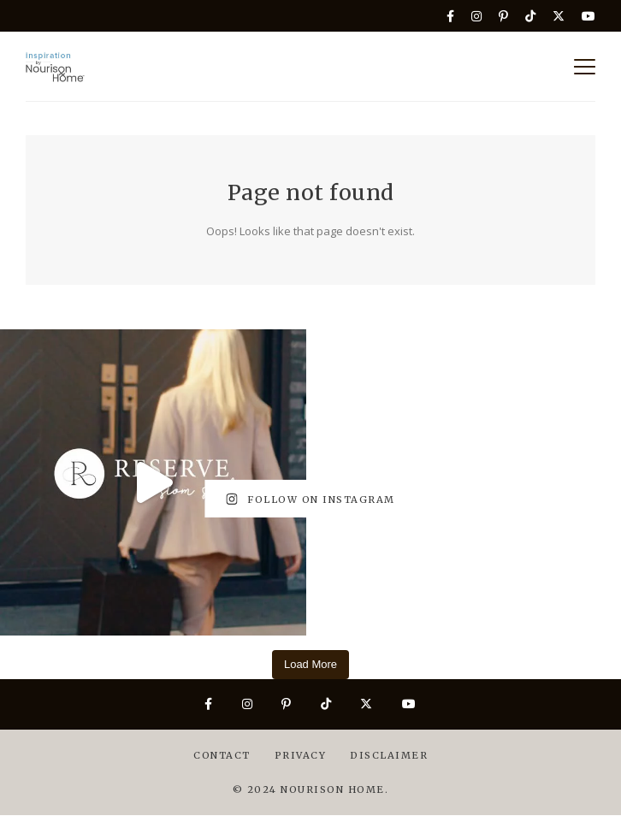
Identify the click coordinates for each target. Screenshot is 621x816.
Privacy (301, 755)
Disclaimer (389, 755)
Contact (222, 755)
